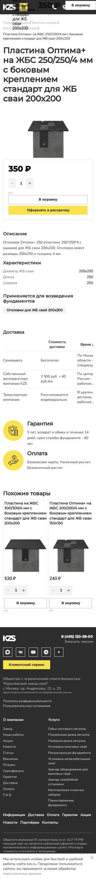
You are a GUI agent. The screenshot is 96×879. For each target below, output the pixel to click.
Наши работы (13, 734)
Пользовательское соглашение (26, 706)
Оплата (53, 814)
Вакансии (10, 759)
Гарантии (70, 814)
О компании (13, 719)
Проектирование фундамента (61, 802)
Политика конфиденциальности (27, 701)
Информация (14, 814)
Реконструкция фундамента (69, 753)
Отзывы (9, 764)
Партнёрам (29, 822)
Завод (7, 729)
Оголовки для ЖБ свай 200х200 (35, 310)
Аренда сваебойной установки (63, 781)
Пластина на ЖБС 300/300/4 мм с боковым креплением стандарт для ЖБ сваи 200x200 (25, 513)
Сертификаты (13, 771)
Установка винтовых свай (67, 746)
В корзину (25, 603)
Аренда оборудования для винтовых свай (68, 771)
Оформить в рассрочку (48, 210)
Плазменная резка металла (69, 734)
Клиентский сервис (27, 665)
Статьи (8, 753)
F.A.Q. (7, 795)
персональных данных (22, 873)
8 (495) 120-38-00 (77, 636)
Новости (10, 822)
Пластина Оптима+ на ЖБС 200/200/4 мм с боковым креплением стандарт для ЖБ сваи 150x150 (70, 513)
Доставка (36, 814)
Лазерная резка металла (67, 741)
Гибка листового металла (67, 729)
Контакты (50, 822)
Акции (85, 814)
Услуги (53, 719)
